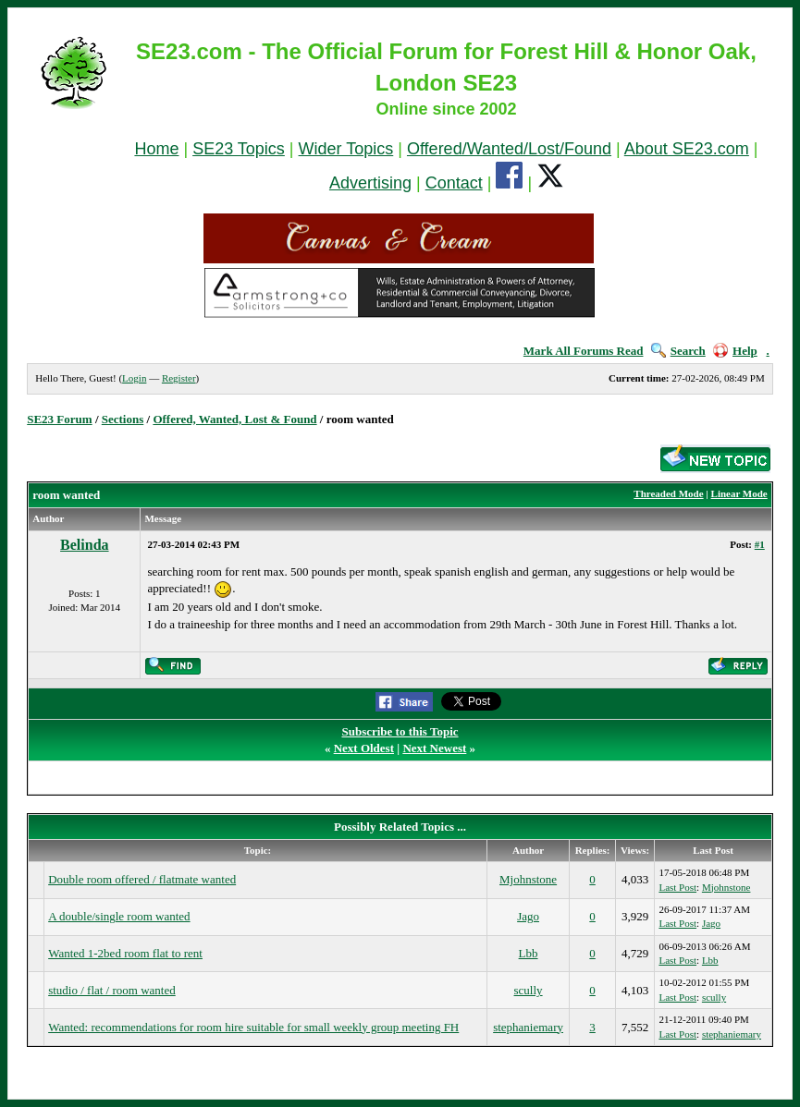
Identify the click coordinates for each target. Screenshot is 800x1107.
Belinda (84, 545)
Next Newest (434, 748)
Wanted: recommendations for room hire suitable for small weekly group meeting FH (253, 1027)
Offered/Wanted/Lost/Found (509, 149)
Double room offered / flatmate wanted (142, 879)
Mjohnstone (528, 879)
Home (156, 149)
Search (678, 351)
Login (134, 377)
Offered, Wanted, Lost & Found (234, 419)
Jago (528, 916)
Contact (454, 183)
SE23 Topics (238, 149)
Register (179, 377)
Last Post (677, 887)
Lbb (528, 953)
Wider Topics (346, 149)
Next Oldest (364, 748)
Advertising (370, 183)
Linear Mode (739, 493)
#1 (760, 544)
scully (528, 990)
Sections (123, 419)
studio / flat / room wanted (112, 990)
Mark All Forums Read (583, 351)
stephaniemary (528, 1027)
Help (735, 351)
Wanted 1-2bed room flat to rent (125, 953)
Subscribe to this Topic (399, 731)
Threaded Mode (668, 493)
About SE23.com (686, 149)
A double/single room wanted (119, 916)
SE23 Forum (59, 419)
